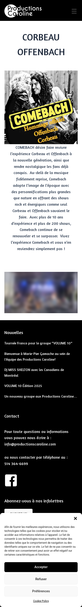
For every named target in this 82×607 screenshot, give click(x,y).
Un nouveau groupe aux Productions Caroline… (40, 396)
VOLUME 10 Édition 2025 (23, 385)
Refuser (41, 579)
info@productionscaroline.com (30, 444)
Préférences (41, 591)
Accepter (40, 567)
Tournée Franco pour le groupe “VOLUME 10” (38, 343)
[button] (75, 518)
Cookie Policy (41, 601)
